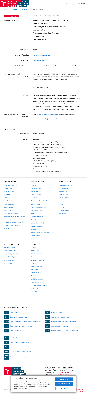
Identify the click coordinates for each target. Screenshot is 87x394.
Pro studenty (13, 9)
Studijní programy (36, 188)
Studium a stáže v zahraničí (39, 201)
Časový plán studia (36, 194)
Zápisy (5, 197)
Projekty (61, 204)
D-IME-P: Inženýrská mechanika (48, 119)
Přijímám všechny (64, 379)
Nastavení (64, 388)
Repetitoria (34, 239)
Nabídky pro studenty (37, 210)
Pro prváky (34, 197)
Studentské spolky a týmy (38, 207)
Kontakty (6, 228)
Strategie (33, 276)
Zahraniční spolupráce (10, 257)
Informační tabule (36, 272)
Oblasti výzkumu (63, 191)
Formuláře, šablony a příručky (39, 220)
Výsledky (61, 207)
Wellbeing (34, 229)
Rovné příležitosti (36, 282)
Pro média (34, 291)
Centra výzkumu (63, 194)
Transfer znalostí (63, 201)
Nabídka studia (8, 188)
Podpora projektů (64, 197)
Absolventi (34, 257)
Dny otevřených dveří (10, 204)
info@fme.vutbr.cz (63, 375)
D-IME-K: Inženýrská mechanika (48, 114)
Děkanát (33, 263)
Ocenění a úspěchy (36, 254)
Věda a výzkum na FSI (65, 185)
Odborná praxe (35, 204)
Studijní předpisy (36, 191)
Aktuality (33, 247)
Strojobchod (34, 269)
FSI (4, 9)
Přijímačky (7, 194)
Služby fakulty (8, 263)
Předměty (25, 9)
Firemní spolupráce (9, 247)
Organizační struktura (37, 260)
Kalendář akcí (35, 250)
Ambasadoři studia (9, 191)
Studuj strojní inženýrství (11, 185)
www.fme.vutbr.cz (63, 372)
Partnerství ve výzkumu (10, 250)
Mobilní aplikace (8, 207)
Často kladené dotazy (10, 201)
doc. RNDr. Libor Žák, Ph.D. (41, 55)
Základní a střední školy (11, 260)
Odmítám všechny (64, 384)
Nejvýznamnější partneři (11, 254)
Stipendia (34, 213)
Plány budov (34, 288)
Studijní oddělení (36, 235)
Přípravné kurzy (8, 210)
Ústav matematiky (38, 60)
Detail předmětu (39, 9)
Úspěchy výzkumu (64, 188)
